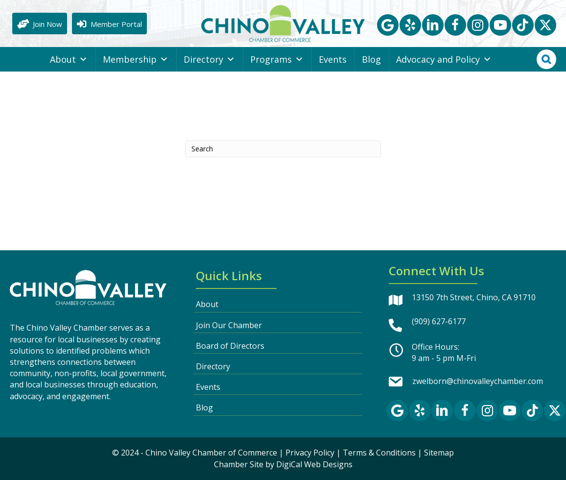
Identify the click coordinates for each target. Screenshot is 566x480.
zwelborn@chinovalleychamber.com (477, 381)
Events (333, 59)
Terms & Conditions (379, 452)
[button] (388, 25)
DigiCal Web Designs (314, 464)
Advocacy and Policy (444, 59)
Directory (209, 59)
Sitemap (439, 452)
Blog (371, 59)
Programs (277, 59)
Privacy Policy (309, 452)
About (69, 59)
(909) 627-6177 (439, 321)
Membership (135, 59)
